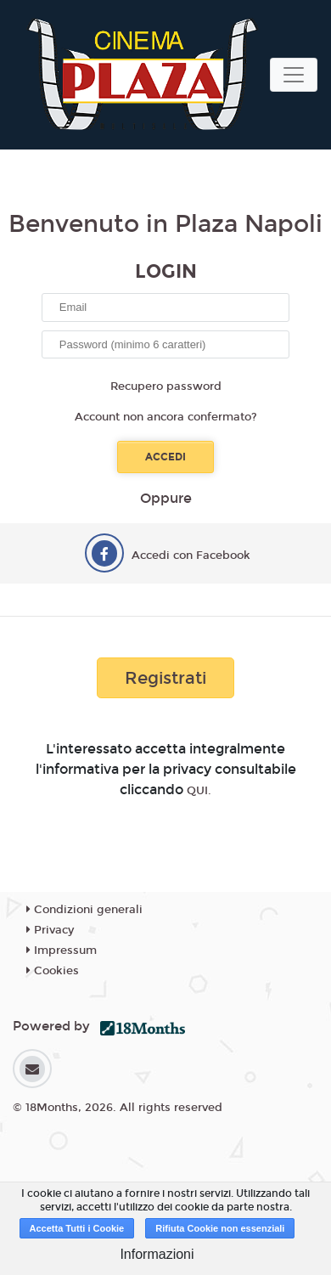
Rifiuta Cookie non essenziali (219, 1228)
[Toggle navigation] (293, 75)
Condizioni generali (84, 910)
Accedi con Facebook (191, 555)
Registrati (165, 678)
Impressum (61, 950)
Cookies (52, 971)
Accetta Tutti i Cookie (77, 1228)
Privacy (50, 930)
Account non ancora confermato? (166, 417)
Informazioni (157, 1254)
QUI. (199, 791)
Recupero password (166, 386)
